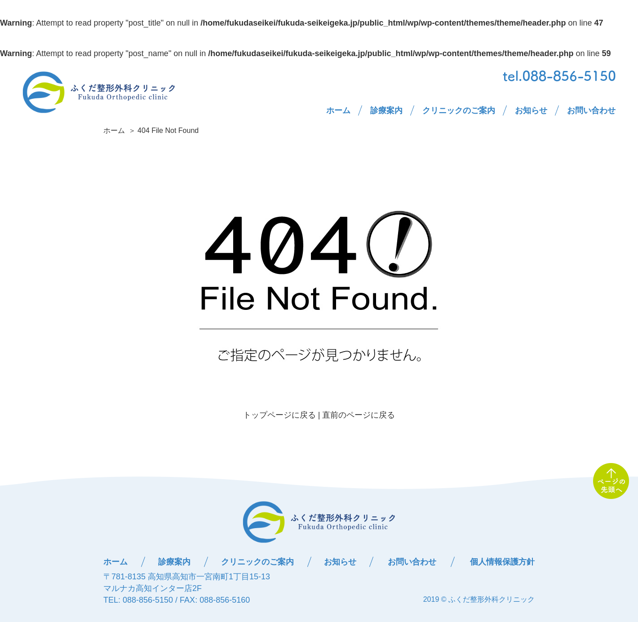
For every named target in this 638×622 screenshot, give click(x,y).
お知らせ (531, 110)
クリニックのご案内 (458, 110)
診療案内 (386, 110)
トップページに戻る (279, 414)
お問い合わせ (591, 110)
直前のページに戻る (358, 414)
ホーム (338, 110)
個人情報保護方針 (502, 561)
